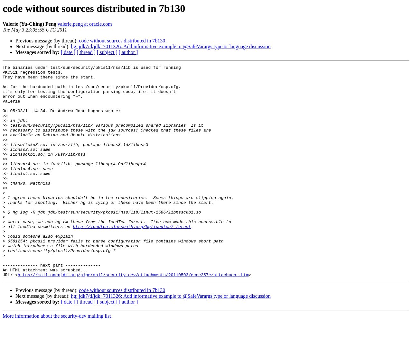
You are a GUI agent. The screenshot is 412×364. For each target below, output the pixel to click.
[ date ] (68, 52)
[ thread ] (86, 52)
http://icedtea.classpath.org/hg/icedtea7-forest (132, 259)
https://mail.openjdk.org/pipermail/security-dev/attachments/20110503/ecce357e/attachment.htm (133, 317)
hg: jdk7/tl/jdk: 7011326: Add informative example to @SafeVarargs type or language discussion (170, 46)
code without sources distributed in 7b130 (122, 40)
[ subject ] (107, 52)
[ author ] (128, 52)
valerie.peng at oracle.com (85, 24)
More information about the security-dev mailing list (57, 358)
